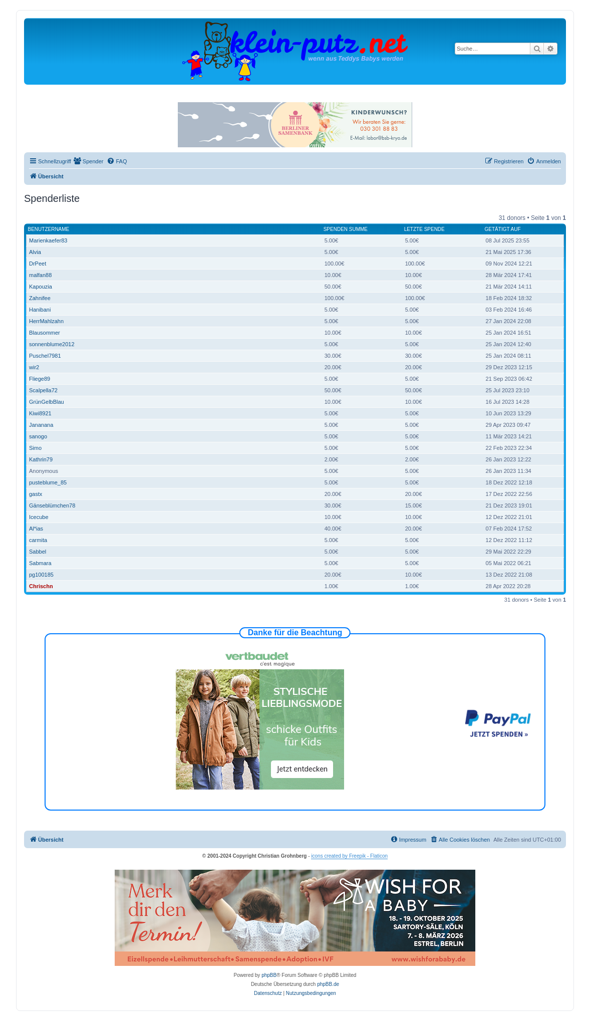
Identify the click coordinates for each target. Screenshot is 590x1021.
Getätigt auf (503, 229)
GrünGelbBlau (46, 402)
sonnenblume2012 (52, 344)
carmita (38, 540)
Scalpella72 (43, 390)
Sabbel (37, 552)
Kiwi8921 (40, 413)
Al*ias (36, 529)
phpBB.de (328, 984)
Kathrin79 (41, 459)
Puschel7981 (45, 356)
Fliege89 (39, 379)
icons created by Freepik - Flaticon (349, 856)
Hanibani (40, 310)
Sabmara (40, 563)
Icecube (39, 517)
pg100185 (41, 575)
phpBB (268, 975)
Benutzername (49, 229)
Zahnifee (40, 298)
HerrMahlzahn (46, 321)
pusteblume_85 (48, 482)
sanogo (38, 436)
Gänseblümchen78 (52, 505)
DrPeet (37, 264)
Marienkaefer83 (48, 240)
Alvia (35, 252)
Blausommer (44, 333)
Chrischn (41, 586)
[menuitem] (89, 161)
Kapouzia (40, 287)
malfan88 (40, 275)
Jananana (41, 425)
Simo (35, 448)
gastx (35, 494)
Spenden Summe (346, 229)
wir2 (34, 367)
